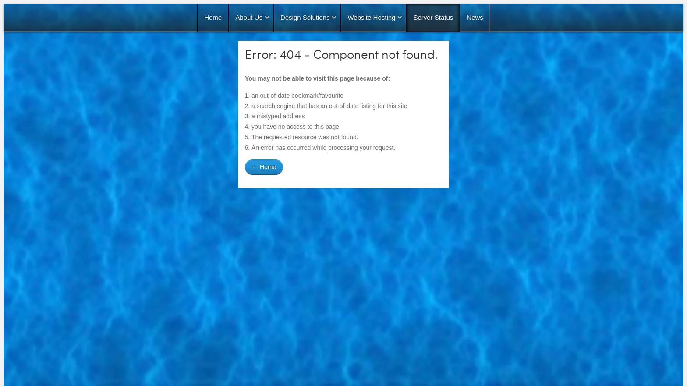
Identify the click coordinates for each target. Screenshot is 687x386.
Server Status (433, 17)
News (475, 17)
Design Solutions (305, 17)
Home (213, 17)
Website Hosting (371, 17)
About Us (248, 17)
